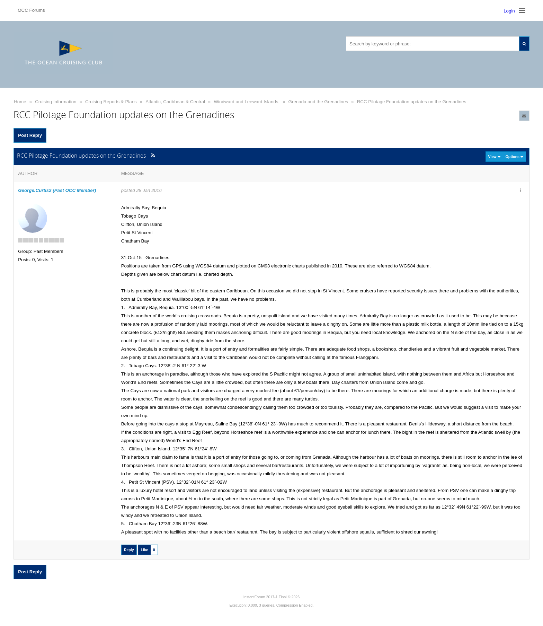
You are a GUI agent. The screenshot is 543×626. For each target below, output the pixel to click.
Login (509, 11)
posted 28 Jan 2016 (141, 190)
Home (20, 101)
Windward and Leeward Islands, (247, 101)
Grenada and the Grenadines (318, 101)
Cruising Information (55, 101)
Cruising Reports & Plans (111, 101)
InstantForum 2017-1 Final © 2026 (271, 597)
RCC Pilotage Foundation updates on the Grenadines (411, 101)
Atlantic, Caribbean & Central (175, 101)
